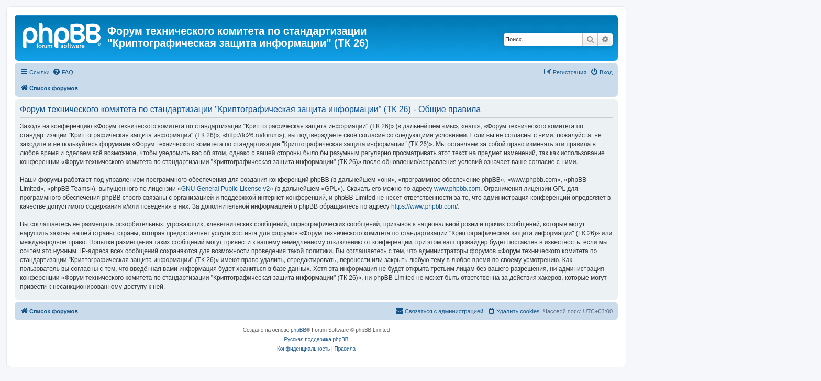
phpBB (298, 330)
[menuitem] (62, 72)
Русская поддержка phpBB (316, 339)
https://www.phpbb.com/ (424, 206)
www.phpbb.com (457, 188)
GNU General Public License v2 (225, 188)
